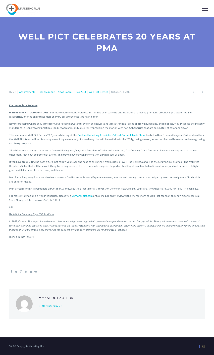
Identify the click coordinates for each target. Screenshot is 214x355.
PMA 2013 (80, 92)
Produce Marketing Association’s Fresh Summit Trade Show (111, 135)
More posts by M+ (52, 305)
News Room (65, 92)
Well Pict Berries (98, 92)
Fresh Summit (47, 92)
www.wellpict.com (82, 195)
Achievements (27, 92)
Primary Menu (205, 9)
